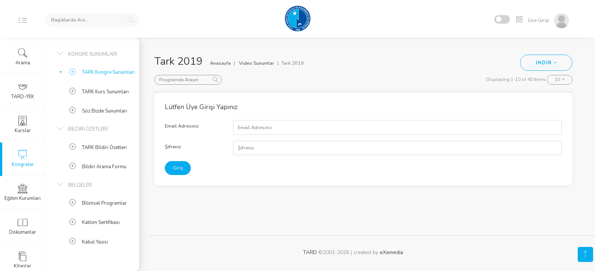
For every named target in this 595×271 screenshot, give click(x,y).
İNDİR (544, 62)
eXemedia (391, 252)
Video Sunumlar (256, 63)
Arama (22, 56)
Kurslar (23, 124)
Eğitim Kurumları (23, 192)
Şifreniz (173, 146)
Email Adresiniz (182, 126)
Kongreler (23, 158)
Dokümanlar (22, 226)
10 (558, 79)
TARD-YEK (22, 90)
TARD (310, 252)
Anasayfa (220, 63)
